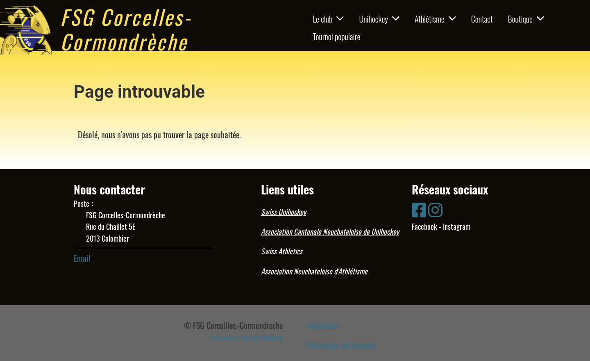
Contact (482, 19)
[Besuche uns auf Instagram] (435, 208)
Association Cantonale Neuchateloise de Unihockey (330, 231)
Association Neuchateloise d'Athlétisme (314, 271)
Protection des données (342, 345)
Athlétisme (435, 19)
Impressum (323, 325)
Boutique (526, 19)
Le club (328, 19)
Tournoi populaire (336, 36)
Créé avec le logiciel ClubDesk (246, 338)
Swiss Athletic (280, 251)
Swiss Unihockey (283, 211)
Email (82, 258)
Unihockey (379, 19)
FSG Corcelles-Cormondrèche (126, 28)
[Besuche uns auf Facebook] (419, 208)
